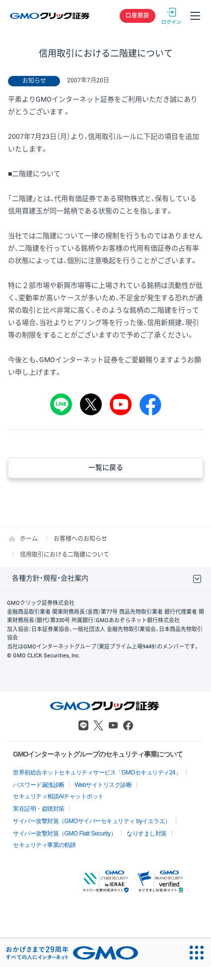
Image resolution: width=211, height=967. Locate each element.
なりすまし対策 (147, 833)
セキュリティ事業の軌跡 (44, 844)
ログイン (171, 16)
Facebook (128, 725)
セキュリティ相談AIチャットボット (58, 796)
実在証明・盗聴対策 (39, 808)
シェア (150, 404)
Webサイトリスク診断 (103, 784)
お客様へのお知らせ (80, 538)
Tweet (91, 404)
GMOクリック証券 (50, 16)
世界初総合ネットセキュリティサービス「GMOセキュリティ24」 (97, 772)
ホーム (29, 538)
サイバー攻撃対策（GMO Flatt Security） (64, 833)
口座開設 (137, 15)
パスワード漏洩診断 (39, 784)
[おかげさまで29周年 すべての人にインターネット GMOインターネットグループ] (72, 952)
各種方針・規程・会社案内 (50, 578)
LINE (61, 404)
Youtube (113, 725)
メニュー (195, 16)
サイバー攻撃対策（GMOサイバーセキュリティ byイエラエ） (92, 821)
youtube (121, 404)
